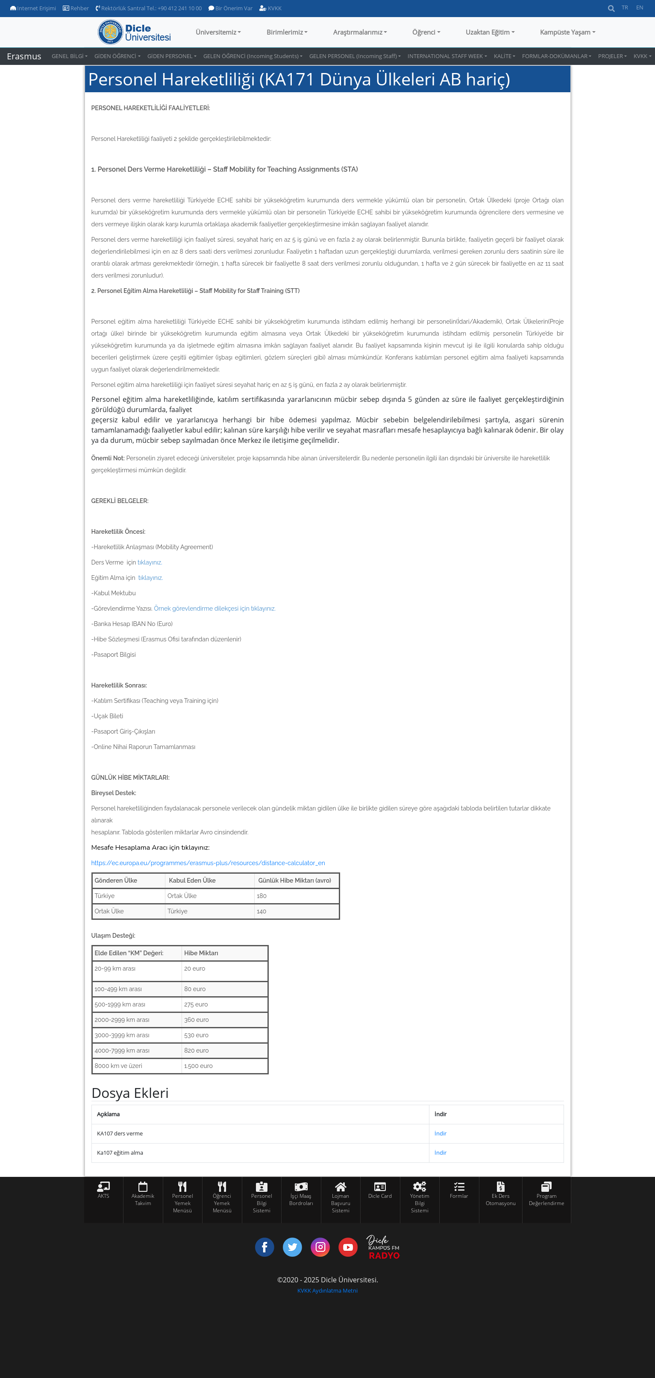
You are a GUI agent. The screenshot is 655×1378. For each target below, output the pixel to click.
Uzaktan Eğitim (488, 32)
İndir (440, 1133)
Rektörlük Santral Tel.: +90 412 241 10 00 (149, 8)
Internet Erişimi (33, 8)
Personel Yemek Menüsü (182, 1203)
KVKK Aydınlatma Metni (327, 1290)
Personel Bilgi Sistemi (261, 1203)
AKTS (103, 1196)
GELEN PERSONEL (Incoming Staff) (353, 56)
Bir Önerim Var (231, 8)
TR (625, 7)
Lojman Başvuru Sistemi (340, 1203)
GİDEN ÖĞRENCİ (115, 56)
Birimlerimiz (285, 32)
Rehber (76, 8)
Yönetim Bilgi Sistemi (419, 1203)
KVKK (270, 8)
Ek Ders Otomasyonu (501, 1199)
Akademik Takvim (143, 1199)
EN (639, 7)
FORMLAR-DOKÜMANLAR (554, 56)
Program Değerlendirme (546, 1199)
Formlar (459, 1196)
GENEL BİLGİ (68, 56)
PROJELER (610, 56)
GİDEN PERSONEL (170, 56)
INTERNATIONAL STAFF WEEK (445, 56)
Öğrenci (423, 32)
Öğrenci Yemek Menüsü (222, 1203)
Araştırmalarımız (357, 32)
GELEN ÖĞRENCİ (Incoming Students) (251, 56)
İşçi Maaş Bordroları (301, 1199)
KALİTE (502, 56)
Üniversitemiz (216, 32)
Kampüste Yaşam (565, 32)
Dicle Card (380, 1196)
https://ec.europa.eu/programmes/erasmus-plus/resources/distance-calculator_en (208, 863)
